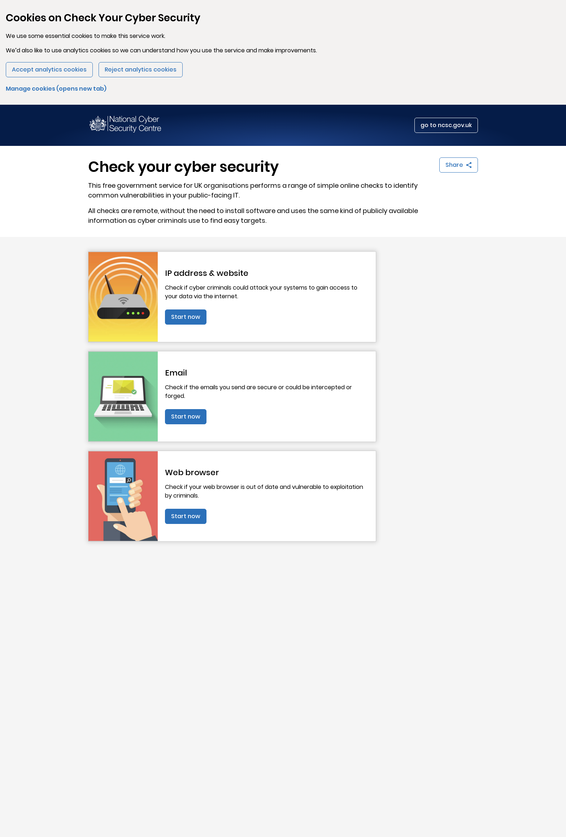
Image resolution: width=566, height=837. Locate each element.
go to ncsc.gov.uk (446, 125)
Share (461, 167)
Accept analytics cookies (49, 69)
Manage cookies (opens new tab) (56, 88)
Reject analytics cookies (141, 69)
